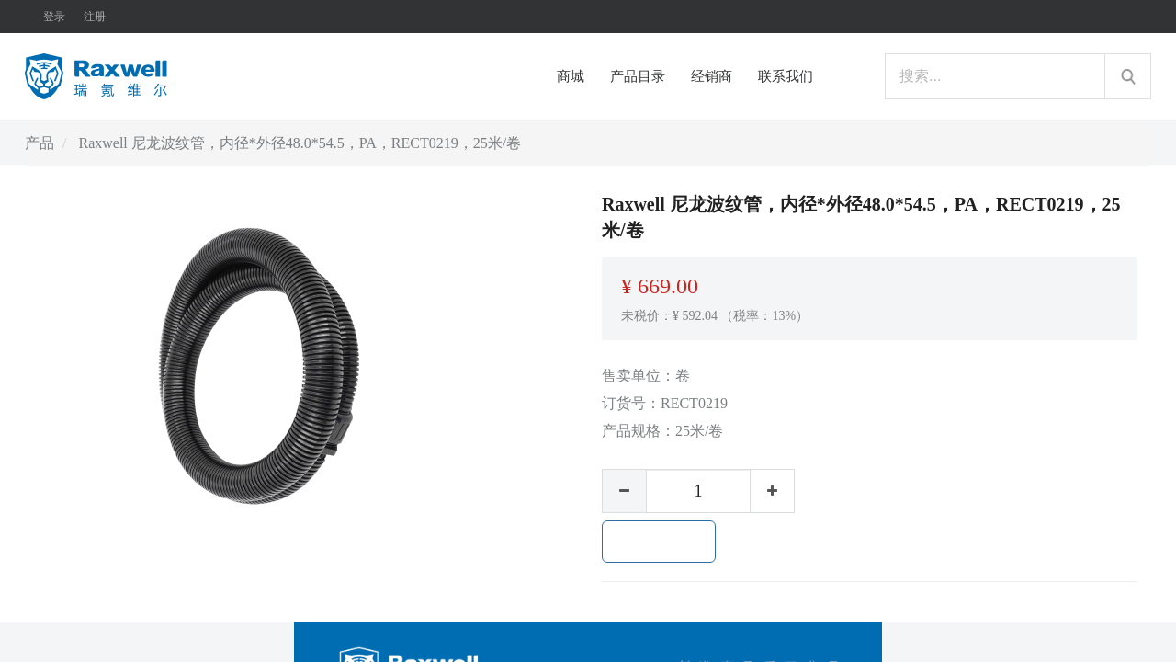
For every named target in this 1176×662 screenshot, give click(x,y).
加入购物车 (658, 541)
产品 (39, 143)
